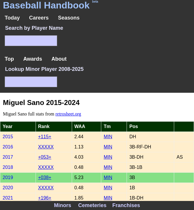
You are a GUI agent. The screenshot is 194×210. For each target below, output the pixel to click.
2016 (8, 146)
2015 (8, 136)
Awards (32, 59)
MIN (108, 136)
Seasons (69, 18)
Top (9, 59)
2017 (8, 157)
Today (12, 18)
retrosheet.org (68, 113)
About (59, 59)
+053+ (44, 157)
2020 (8, 187)
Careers (39, 18)
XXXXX (46, 146)
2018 (8, 167)
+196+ (44, 197)
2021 (8, 197)
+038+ (44, 177)
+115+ (44, 136)
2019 (8, 177)
